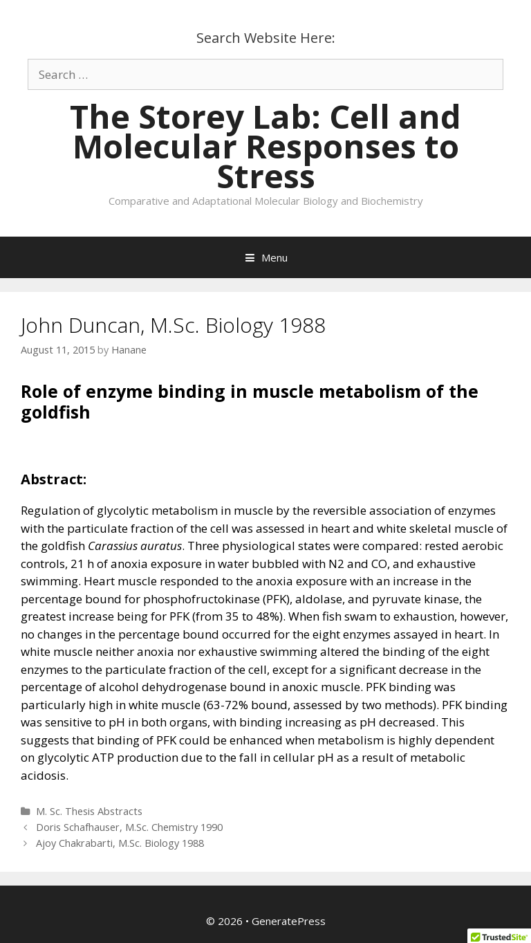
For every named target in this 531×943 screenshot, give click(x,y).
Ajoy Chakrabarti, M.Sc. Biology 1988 (120, 843)
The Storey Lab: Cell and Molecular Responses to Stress (265, 146)
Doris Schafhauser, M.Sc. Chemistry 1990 (129, 827)
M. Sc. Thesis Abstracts (89, 811)
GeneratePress (289, 921)
